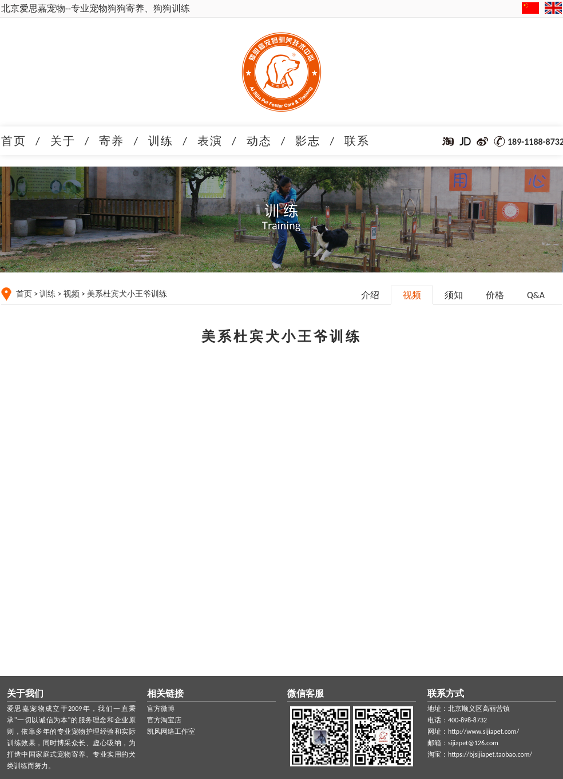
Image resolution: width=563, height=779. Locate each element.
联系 (357, 141)
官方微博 (161, 709)
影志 (307, 141)
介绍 (370, 295)
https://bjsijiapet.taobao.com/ (490, 754)
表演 (210, 141)
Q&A (536, 295)
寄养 (111, 141)
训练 (160, 141)
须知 (454, 295)
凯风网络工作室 (171, 731)
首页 (13, 141)
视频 (72, 294)
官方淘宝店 (164, 720)
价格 (495, 295)
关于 (63, 141)
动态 (259, 141)
